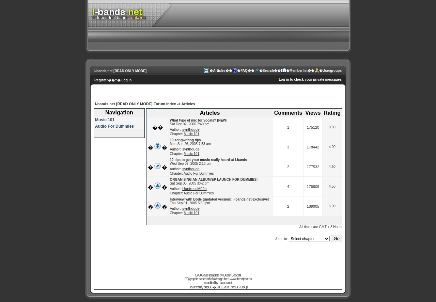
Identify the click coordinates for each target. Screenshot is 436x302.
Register (101, 80)
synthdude (191, 129)
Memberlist (299, 71)
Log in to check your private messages (310, 79)
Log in (126, 80)
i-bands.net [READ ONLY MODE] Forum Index (135, 104)
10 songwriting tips (185, 140)
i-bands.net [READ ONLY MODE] (120, 71)
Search (268, 71)
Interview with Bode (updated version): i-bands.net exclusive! (219, 199)
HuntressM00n (194, 189)
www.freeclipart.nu (241, 279)
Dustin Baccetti (232, 275)
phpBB (208, 287)
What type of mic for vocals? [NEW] (198, 120)
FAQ (244, 71)
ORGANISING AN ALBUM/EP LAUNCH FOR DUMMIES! (214, 179)
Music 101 (104, 119)
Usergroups (332, 71)
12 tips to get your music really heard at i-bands (208, 160)
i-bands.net (225, 283)
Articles (219, 71)
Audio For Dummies (114, 126)
